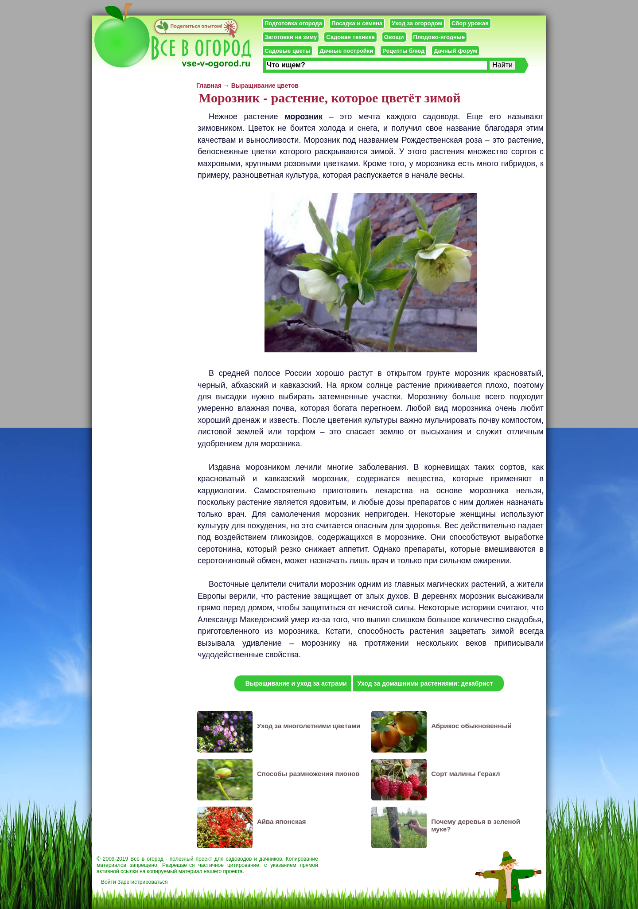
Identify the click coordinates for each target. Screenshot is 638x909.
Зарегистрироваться (142, 882)
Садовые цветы (287, 50)
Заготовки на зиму (291, 37)
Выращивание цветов (265, 85)
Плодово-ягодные (439, 37)
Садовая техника (350, 37)
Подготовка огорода (293, 23)
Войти (108, 882)
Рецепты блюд (403, 50)
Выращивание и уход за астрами (296, 683)
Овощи (394, 37)
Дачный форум (455, 50)
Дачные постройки (346, 50)
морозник (303, 116)
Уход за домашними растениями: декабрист (425, 683)
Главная (209, 85)
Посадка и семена (356, 23)
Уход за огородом (417, 23)
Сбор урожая (470, 23)
